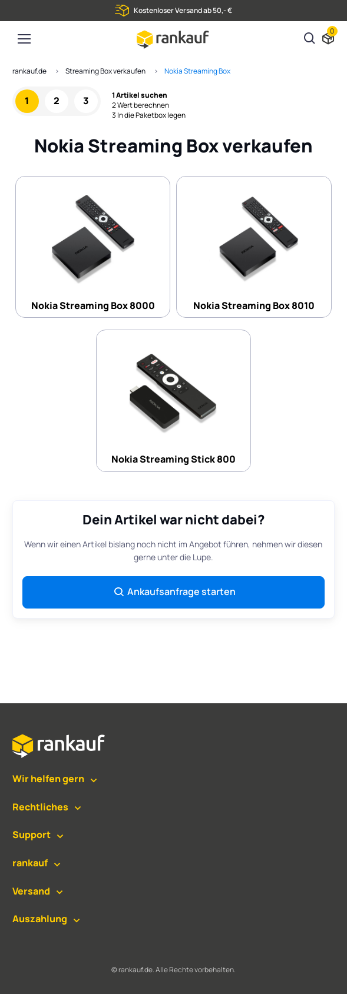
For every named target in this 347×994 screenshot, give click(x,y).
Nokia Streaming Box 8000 (93, 246)
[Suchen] (309, 39)
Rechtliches (40, 806)
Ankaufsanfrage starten (174, 591)
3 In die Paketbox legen (149, 115)
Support (31, 834)
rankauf (30, 862)
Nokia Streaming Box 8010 (254, 246)
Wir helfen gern (48, 778)
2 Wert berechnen (140, 105)
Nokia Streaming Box (197, 71)
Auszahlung (39, 918)
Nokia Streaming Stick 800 (173, 400)
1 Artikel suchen (139, 95)
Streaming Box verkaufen (105, 71)
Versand (31, 891)
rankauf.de (29, 71)
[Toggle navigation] (23, 38)
